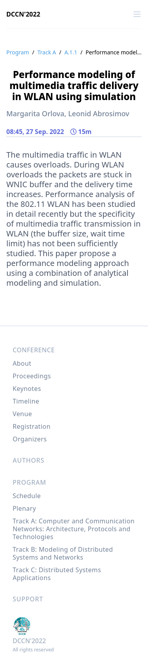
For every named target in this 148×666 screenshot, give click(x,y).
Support (28, 599)
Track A (46, 52)
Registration (32, 426)
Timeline (26, 401)
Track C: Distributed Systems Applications (57, 574)
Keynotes (27, 388)
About (22, 363)
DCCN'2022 (23, 14)
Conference (34, 350)
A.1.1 (70, 52)
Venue (22, 413)
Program (17, 52)
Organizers (30, 439)
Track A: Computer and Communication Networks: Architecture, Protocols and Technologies (74, 529)
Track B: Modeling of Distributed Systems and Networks (63, 553)
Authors (28, 460)
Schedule (27, 495)
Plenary (24, 508)
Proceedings (32, 376)
